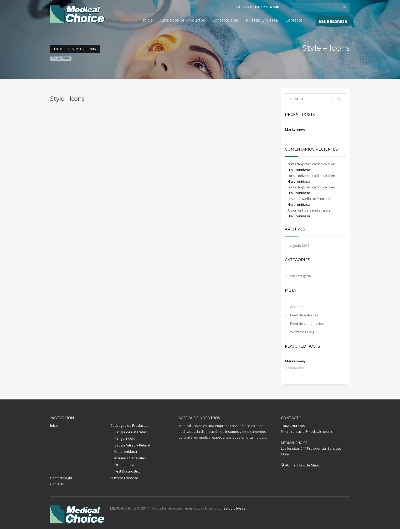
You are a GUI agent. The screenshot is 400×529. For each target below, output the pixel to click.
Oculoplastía (124, 464)
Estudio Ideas (234, 508)
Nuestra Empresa (124, 477)
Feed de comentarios (307, 323)
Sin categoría (300, 276)
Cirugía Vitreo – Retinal (132, 445)
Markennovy (295, 129)
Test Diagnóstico (127, 471)
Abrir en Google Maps (300, 465)
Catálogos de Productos (129, 425)
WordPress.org (302, 332)
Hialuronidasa (299, 169)
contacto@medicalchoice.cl (312, 431)
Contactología (61, 477)
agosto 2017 (299, 245)
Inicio (54, 425)
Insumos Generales (130, 458)
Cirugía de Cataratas (130, 432)
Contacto (57, 484)
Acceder (296, 306)
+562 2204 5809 (267, 7)
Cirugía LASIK (124, 438)
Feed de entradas (304, 315)
